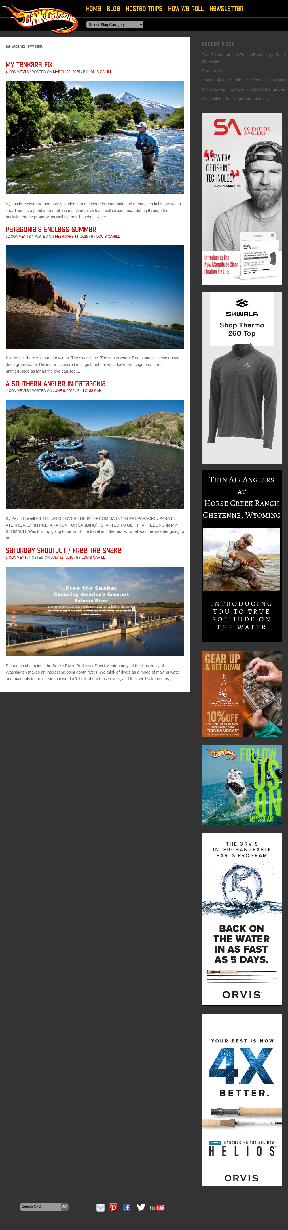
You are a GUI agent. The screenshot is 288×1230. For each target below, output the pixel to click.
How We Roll (186, 8)
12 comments (18, 236)
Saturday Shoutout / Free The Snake (63, 550)
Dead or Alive (214, 70)
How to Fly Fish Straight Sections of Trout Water (245, 80)
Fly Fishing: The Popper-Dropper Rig (235, 99)
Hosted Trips (144, 8)
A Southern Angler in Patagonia (56, 383)
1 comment (16, 558)
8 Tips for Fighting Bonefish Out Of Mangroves (243, 89)
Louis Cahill (100, 72)
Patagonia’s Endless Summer (51, 229)
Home (93, 8)
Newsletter (227, 8)
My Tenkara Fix (29, 64)
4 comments (17, 72)
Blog (113, 8)
